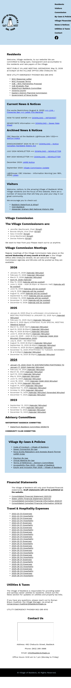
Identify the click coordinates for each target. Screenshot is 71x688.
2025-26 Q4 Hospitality (22, 575)
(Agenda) (30, 273)
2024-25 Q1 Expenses (22, 541)
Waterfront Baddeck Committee (26, 88)
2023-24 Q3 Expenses (22, 532)
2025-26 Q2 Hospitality (22, 566)
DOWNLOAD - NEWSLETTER (48, 151)
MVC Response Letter (22, 79)
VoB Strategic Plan (20, 86)
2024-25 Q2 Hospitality (22, 548)
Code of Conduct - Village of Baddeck (31, 447)
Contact (58, 33)
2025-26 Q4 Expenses (22, 573)
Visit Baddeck (18, 207)
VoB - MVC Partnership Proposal (27, 84)
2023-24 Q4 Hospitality (22, 539)
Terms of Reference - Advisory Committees (33, 463)
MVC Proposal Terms (21, 81)
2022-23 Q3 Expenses (22, 514)
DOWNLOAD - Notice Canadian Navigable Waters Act (33, 145)
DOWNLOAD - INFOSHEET (44, 118)
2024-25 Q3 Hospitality (22, 553)
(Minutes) (39, 273)
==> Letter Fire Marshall (32, 112)
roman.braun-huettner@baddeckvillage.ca (26, 604)
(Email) (38, 229)
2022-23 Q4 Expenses (22, 518)
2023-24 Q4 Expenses (22, 536)
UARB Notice (29, 162)
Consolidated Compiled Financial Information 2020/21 (37, 501)
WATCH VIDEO (13, 138)
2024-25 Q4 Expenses (22, 555)
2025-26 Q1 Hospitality (22, 562)
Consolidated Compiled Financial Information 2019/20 (37, 503)
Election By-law (20, 458)
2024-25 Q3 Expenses (22, 550)
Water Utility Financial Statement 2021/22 (31, 498)
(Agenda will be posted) (34, 282)
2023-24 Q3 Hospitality (22, 534)
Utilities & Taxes (62, 29)
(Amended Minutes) (56, 392)
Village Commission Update (36, 168)
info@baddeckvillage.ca (39, 653)
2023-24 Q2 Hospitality (22, 530)
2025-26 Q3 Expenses (22, 569)
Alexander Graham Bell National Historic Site (33, 209)
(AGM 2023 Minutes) (48, 381)
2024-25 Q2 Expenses (22, 546)
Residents (59, 4)
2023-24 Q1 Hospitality (22, 525)
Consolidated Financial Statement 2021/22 (31, 496)
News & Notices (62, 25)
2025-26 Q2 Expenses (22, 564)
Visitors (58, 8)
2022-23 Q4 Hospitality (22, 520)
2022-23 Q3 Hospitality (22, 516)
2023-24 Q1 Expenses (22, 523)
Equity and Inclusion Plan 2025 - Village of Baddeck (37, 467)
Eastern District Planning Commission (29, 93)
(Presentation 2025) (28, 338)
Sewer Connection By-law (25, 449)
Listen (15, 175)
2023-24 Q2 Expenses (22, 527)
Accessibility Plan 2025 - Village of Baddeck (33, 465)
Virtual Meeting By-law (23, 460)
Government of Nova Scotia (24, 95)
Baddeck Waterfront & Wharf (25, 204)
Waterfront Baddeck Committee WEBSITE (29, 427)
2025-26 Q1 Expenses (22, 559)
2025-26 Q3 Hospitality (22, 571)
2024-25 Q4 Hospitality (22, 557)
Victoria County (19, 90)
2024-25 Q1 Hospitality (22, 543)
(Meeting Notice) (17, 324)
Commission (60, 12)
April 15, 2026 (16, 280)
